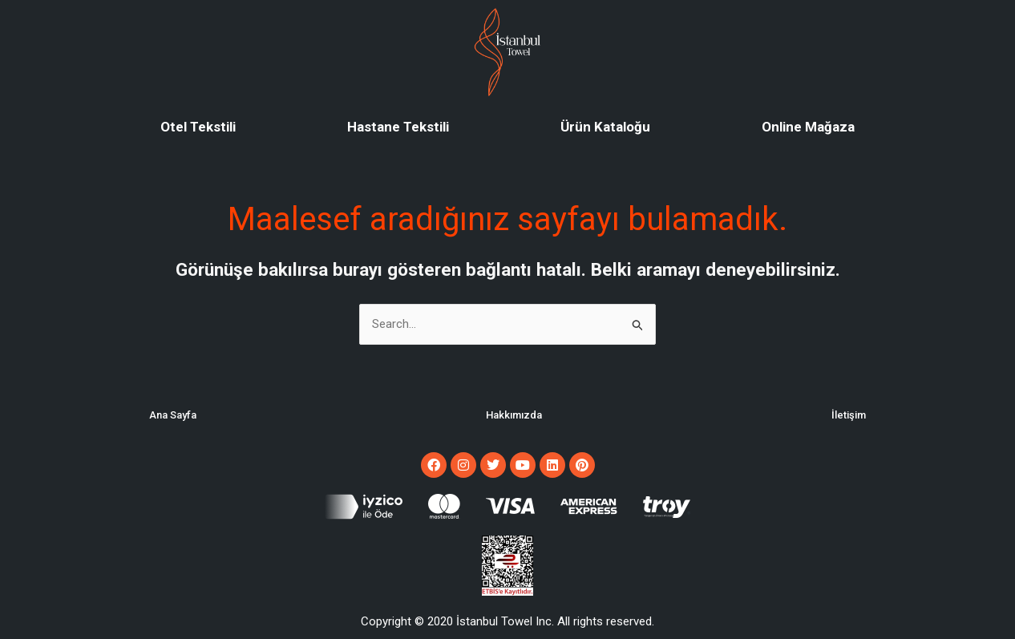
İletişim (848, 415)
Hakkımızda (514, 415)
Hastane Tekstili (398, 127)
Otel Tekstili (197, 127)
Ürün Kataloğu (606, 127)
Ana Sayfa (172, 415)
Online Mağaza (809, 127)
